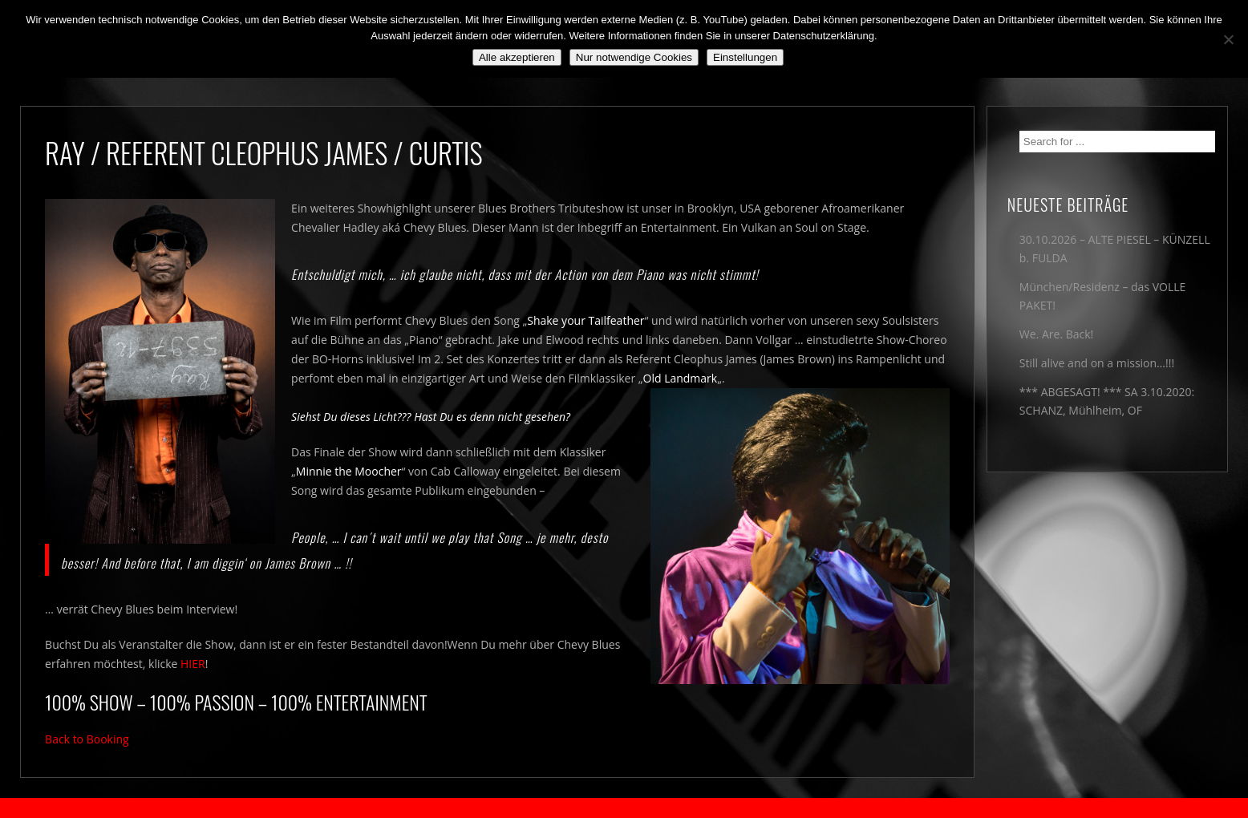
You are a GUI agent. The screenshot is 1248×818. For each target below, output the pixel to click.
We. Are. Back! (1056, 334)
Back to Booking (87, 739)
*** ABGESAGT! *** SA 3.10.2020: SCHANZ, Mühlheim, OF (1106, 401)
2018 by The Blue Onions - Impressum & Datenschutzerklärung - (624, 808)
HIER (192, 663)
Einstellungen (745, 57)
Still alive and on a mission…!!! (1096, 363)
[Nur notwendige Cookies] (1228, 39)
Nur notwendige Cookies (634, 57)
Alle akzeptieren (517, 57)
